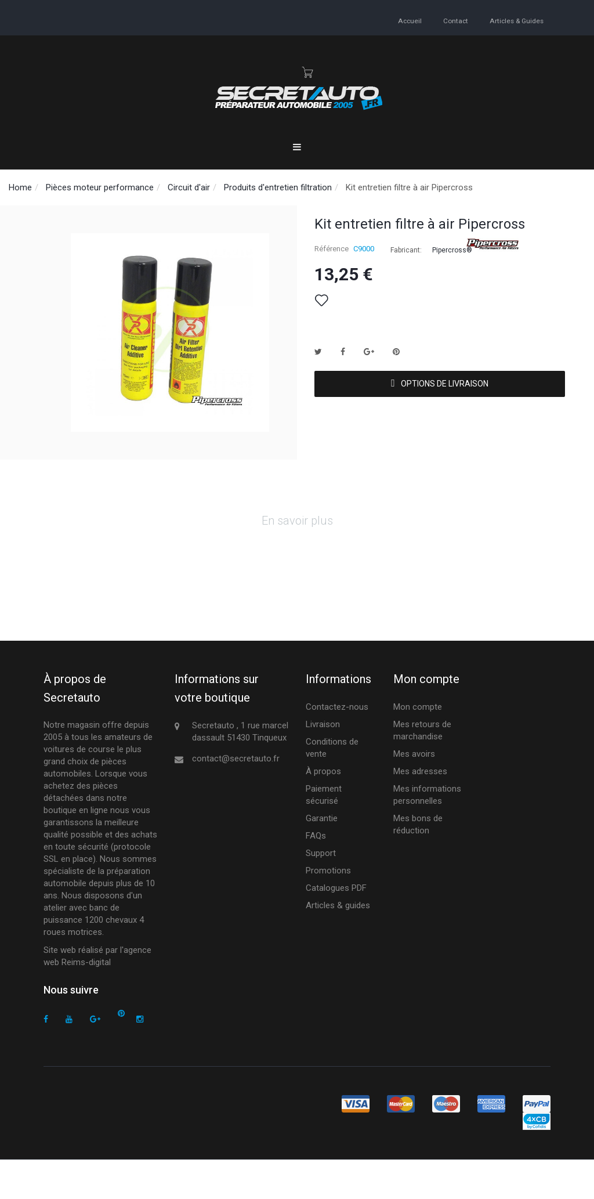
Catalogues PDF (336, 928)
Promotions (328, 910)
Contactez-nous (337, 747)
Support (321, 893)
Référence (331, 248)
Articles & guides (517, 20)
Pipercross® (452, 250)
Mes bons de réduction (418, 864)
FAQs (316, 876)
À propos (323, 811)
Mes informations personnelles (427, 835)
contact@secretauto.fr (236, 798)
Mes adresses (420, 811)
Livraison (323, 764)
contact (457, 20)
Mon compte (417, 747)
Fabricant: (406, 250)
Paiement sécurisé (324, 835)
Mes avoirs (414, 794)
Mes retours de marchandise (422, 770)
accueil (412, 20)
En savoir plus (297, 561)
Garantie (322, 858)
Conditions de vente (332, 788)
